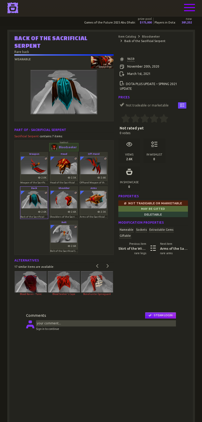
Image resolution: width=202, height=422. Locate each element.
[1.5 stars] (133, 119)
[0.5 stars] (123, 119)
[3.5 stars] (152, 119)
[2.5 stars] (142, 119)
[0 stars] (119, 119)
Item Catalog (127, 36)
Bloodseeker (151, 36)
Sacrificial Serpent (27, 136)
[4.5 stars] (161, 119)
